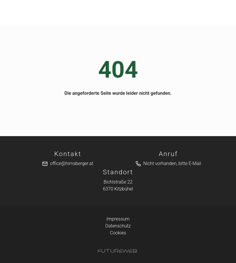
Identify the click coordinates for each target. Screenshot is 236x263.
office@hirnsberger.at (71, 163)
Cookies (118, 233)
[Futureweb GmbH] (117, 251)
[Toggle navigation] (28, 12)
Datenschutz (118, 226)
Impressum (117, 219)
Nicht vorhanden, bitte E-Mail (172, 163)
